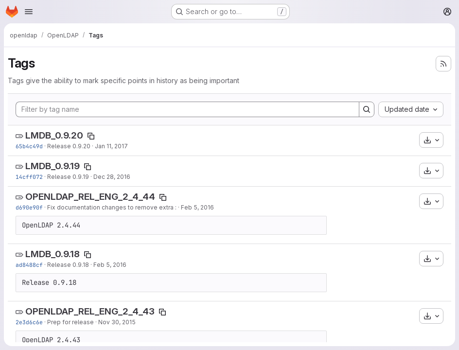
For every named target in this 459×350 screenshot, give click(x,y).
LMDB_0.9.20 (54, 135)
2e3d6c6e (29, 322)
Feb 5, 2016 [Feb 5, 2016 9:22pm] (109, 264)
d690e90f (29, 207)
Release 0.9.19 (68, 176)
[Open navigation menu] (28, 11)
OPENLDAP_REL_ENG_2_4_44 (90, 196)
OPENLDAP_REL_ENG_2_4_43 (90, 311)
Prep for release (70, 322)
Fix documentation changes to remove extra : (112, 207)
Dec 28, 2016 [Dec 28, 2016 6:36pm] (111, 176)
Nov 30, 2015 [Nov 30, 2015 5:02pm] (117, 322)
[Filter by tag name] (187, 109)
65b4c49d (29, 146)
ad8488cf (29, 264)
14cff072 (29, 176)
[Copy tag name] (91, 136)
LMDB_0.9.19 (52, 166)
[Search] (366, 109)
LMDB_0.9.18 (52, 254)
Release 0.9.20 (68, 146)
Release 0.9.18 (68, 264)
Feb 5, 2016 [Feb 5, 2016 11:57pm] (197, 207)
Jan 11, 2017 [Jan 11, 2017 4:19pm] (111, 146)
